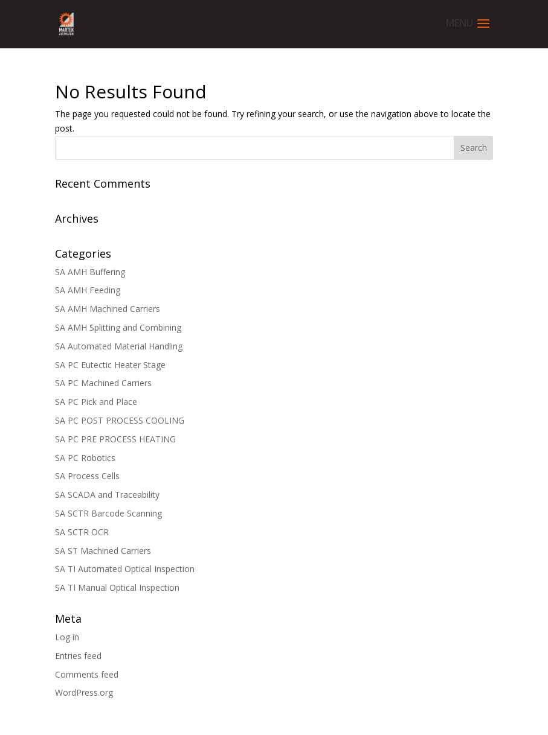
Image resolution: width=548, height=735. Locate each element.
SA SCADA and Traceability (107, 494)
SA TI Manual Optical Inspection (117, 587)
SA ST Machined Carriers (103, 550)
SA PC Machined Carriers (103, 383)
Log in (67, 637)
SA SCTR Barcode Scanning (108, 513)
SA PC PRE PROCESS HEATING (115, 439)
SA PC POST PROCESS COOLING (119, 420)
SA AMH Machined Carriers (107, 308)
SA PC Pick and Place (96, 401)
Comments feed (86, 674)
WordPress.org (84, 692)
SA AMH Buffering (90, 272)
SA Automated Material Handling (118, 346)
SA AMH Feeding (87, 290)
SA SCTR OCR (82, 532)
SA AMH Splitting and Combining (118, 327)
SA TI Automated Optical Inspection (125, 568)
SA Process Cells (87, 476)
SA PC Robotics (85, 457)
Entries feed (78, 655)
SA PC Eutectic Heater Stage (110, 365)
